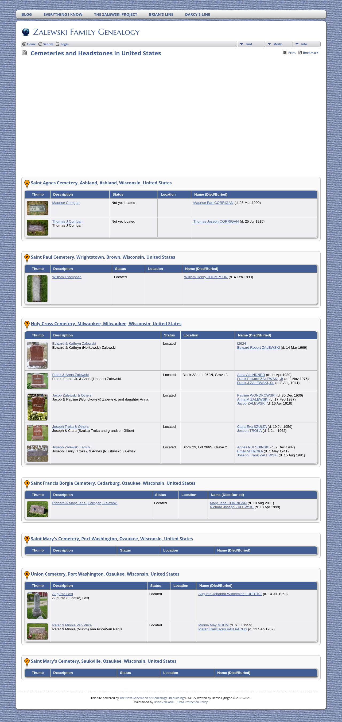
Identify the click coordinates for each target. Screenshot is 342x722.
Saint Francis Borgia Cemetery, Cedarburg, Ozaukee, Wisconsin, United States (113, 483)
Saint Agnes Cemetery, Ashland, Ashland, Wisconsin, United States (101, 183)
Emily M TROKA (250, 451)
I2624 (241, 343)
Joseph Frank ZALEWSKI (257, 455)
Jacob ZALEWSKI (251, 403)
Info (304, 44)
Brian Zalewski (164, 702)
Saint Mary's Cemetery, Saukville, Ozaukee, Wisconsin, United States (104, 661)
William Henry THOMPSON (206, 277)
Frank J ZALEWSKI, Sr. (255, 383)
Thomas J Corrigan (67, 221)
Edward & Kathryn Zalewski (74, 343)
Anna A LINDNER (251, 375)
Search (48, 44)
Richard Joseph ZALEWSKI (232, 507)
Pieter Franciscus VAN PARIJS (222, 629)
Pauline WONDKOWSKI (256, 395)
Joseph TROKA (249, 431)
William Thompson (66, 277)
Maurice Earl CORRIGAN (213, 203)
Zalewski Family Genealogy (85, 31)
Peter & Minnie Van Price (72, 625)
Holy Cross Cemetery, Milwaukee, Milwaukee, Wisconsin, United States (106, 324)
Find (249, 44)
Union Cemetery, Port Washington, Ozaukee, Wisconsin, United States (105, 574)
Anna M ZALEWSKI (252, 399)
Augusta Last (62, 594)
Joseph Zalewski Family (71, 447)
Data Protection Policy (192, 702)
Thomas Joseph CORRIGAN (216, 221)
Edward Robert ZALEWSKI (258, 348)
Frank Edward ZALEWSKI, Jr (260, 379)
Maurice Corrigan (66, 203)
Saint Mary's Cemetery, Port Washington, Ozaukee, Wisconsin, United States (112, 539)
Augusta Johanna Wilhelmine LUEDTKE (230, 594)
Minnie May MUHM (213, 625)
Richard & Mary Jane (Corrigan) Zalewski (85, 503)
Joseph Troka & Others (70, 427)
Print (292, 53)
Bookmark (310, 53)
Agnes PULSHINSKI (253, 447)
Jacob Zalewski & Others (72, 395)
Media (277, 44)
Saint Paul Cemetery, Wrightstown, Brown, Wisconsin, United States (103, 257)
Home (31, 44)
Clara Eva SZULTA (252, 427)
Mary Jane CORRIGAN (228, 503)
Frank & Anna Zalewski (70, 375)
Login (65, 44)
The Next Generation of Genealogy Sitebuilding (152, 698)
